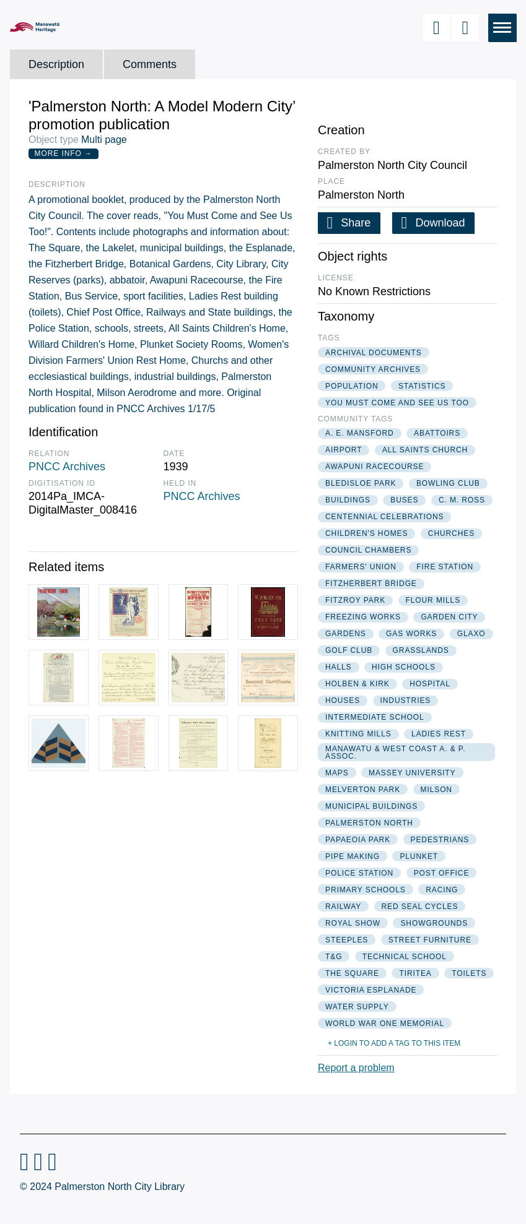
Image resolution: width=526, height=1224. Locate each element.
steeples (346, 940)
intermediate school (374, 717)
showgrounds (434, 923)
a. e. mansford (359, 433)
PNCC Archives (66, 466)
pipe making (352, 856)
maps (337, 773)
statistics (422, 386)
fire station (444, 566)
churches (451, 533)
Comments (150, 64)
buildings (347, 500)
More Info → (63, 153)
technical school (404, 956)
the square (352, 973)
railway (343, 906)
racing (442, 890)
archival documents (373, 352)
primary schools (365, 890)
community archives (373, 369)
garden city (449, 617)
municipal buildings (371, 806)
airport (343, 450)
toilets (469, 973)
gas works (411, 633)
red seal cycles (420, 906)
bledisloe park (360, 483)
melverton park (362, 789)
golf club (348, 650)
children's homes (366, 533)
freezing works (363, 617)
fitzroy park (355, 600)
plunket (419, 856)
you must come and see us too (397, 403)
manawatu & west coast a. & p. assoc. (395, 752)
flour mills (433, 600)
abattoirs (437, 433)
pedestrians (440, 839)
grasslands (421, 650)
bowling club (448, 483)
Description (56, 64)
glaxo (471, 633)
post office (442, 873)
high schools (404, 667)
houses (342, 700)
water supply (357, 1006)
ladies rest (438, 734)
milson (436, 789)
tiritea (415, 973)
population (351, 386)
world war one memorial (384, 1023)
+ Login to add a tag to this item (394, 1043)
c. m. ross (462, 500)
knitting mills (358, 734)
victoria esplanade (370, 990)
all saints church (425, 450)
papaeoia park (357, 839)
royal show (352, 923)
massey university (412, 773)
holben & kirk (357, 683)
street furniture (429, 940)
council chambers (368, 550)
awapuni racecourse (374, 466)
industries (405, 700)
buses (404, 500)
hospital (430, 683)
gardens (345, 633)
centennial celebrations (384, 516)
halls (338, 667)
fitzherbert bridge (371, 583)
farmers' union (361, 566)
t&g (333, 956)
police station (359, 873)
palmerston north (369, 823)
